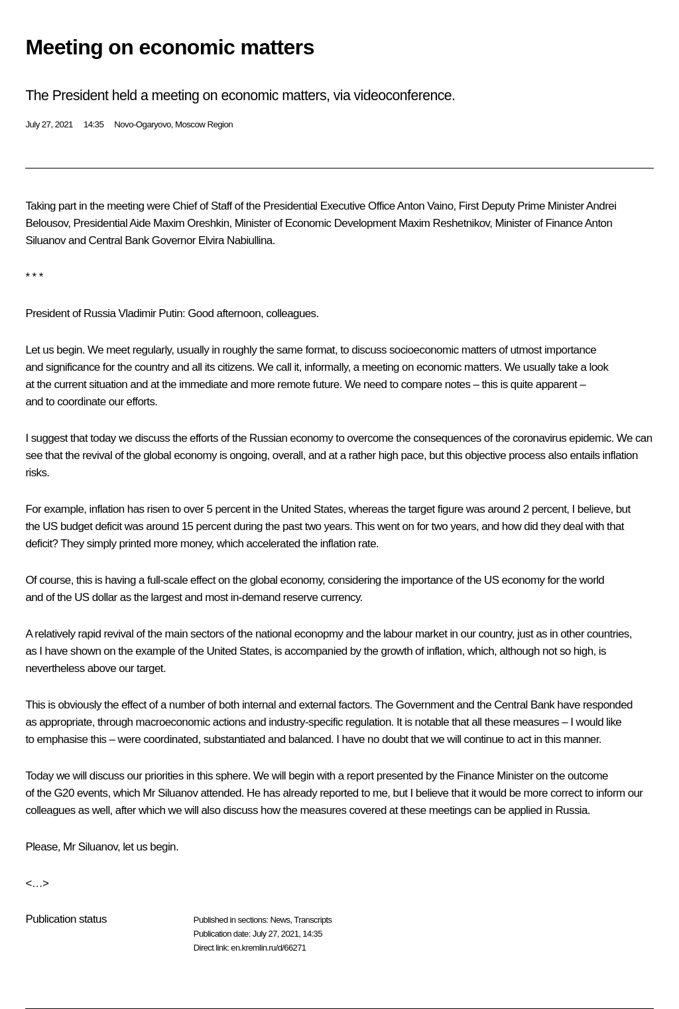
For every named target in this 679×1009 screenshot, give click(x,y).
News (280, 920)
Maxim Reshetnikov (444, 223)
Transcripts (313, 920)
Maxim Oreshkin (191, 223)
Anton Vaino (425, 206)
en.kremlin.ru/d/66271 (268, 948)
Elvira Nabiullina (235, 240)
